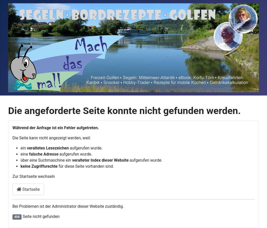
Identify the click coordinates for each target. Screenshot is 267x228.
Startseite (28, 189)
